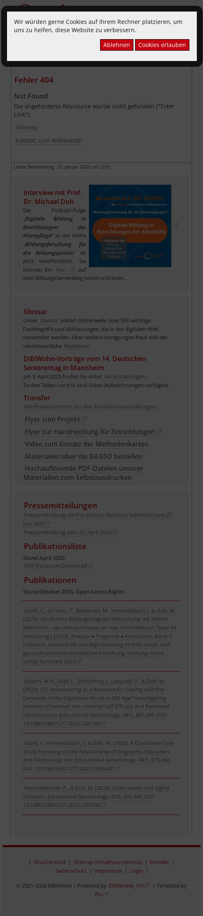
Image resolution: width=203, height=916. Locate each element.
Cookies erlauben (162, 45)
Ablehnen (116, 45)
